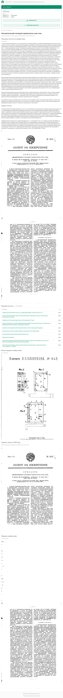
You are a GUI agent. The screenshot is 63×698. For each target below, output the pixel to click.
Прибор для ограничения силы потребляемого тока (18, 320)
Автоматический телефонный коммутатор (15, 334)
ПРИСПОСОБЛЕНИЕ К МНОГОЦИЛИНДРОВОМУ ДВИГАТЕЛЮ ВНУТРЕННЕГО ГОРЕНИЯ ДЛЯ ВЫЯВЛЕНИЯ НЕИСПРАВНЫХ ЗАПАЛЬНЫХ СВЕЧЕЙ (26, 324)
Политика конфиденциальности (31, 693)
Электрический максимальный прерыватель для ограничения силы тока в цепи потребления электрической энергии (25, 341)
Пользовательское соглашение (31, 696)
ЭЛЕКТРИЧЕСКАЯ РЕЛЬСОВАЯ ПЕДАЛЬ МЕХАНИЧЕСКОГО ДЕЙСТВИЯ (20, 331)
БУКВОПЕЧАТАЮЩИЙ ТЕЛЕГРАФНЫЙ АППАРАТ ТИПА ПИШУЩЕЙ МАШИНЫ (22, 328)
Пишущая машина (8, 337)
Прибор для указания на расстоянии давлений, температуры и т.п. (22, 312)
